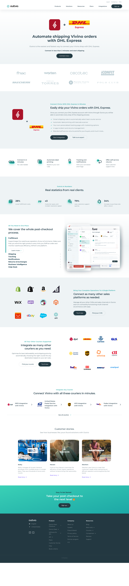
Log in (108, 2)
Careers (69, 551)
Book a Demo (53, 572)
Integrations (103, 6)
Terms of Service (72, 560)
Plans (91, 6)
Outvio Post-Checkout (55, 549)
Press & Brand (71, 554)
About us (70, 548)
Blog (87, 548)
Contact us (114, 2)
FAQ (120, 2)
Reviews (88, 560)
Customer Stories (54, 566)
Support (88, 563)
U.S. (68, 566)
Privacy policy (72, 557)
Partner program (73, 563)
